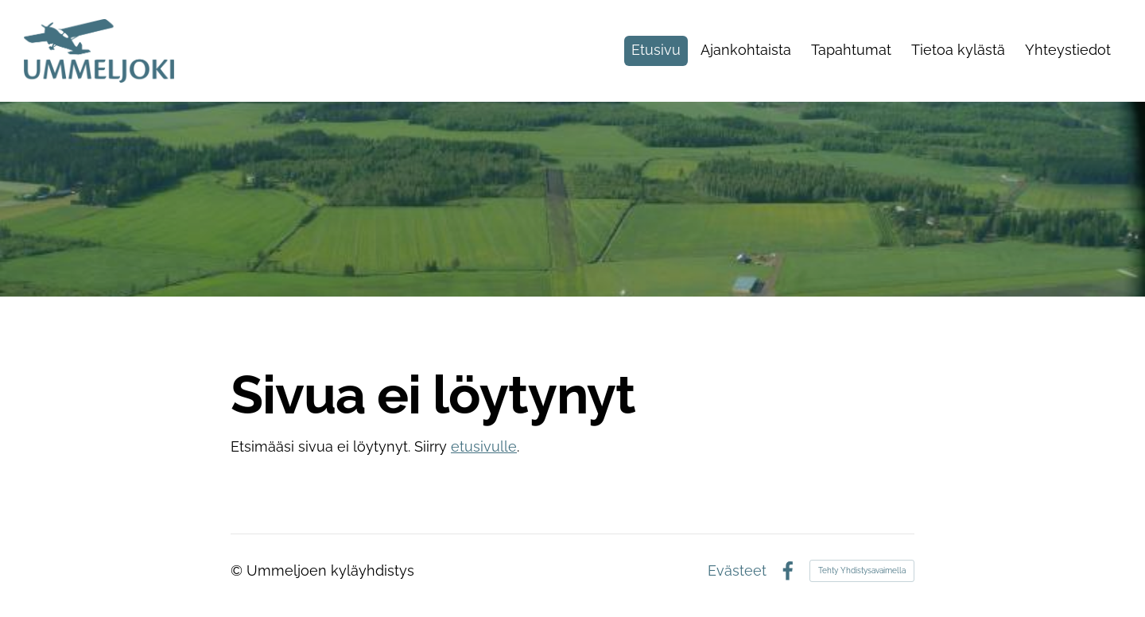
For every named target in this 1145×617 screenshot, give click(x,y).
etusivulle (484, 446)
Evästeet (737, 571)
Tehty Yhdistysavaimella (862, 570)
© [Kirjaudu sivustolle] (238, 570)
